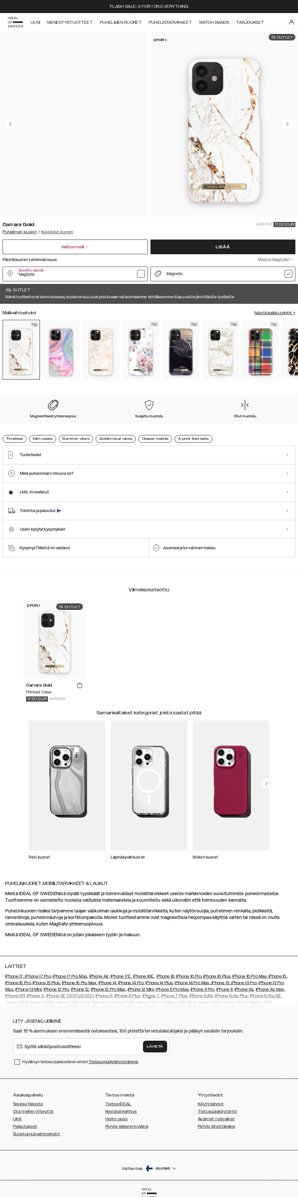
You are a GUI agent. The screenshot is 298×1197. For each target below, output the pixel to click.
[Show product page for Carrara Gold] (21, 350)
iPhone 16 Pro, (189, 976)
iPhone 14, (108, 983)
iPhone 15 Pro (18, 983)
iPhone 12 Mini (141, 989)
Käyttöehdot (211, 1104)
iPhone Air (99, 976)
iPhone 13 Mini (28, 989)
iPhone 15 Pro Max (79, 983)
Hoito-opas (116, 1119)
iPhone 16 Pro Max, (249, 976)
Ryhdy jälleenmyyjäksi (126, 1126)
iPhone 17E (121, 976)
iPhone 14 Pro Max (192, 983)
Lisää (223, 247)
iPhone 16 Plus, (217, 976)
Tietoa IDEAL (118, 1104)
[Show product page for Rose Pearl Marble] (100, 350)
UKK (17, 1119)
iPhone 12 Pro (56, 989)
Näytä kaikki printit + (275, 313)
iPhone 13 (220, 983)
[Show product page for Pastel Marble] (61, 350)
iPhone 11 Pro (202, 989)
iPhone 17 (14, 976)
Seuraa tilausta (28, 1104)
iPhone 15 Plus (46, 983)
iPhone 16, (165, 976)
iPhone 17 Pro (37, 976)
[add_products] (80, 686)
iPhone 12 (80, 989)
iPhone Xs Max (270, 989)
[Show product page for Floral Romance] (140, 350)
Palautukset (25, 1126)
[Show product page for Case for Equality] (260, 350)
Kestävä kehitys (121, 1111)
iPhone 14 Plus (159, 983)
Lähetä (155, 1046)
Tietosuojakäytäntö (217, 1111)
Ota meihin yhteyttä (33, 1111)
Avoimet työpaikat (216, 1119)
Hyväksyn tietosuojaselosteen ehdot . (81, 1062)
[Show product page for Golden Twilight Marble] (180, 350)
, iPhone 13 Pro (243, 983)
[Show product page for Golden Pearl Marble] (220, 350)
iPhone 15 (278, 976)
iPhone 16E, (143, 976)
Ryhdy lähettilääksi (216, 1126)
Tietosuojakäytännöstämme (113, 1062)
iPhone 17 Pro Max (70, 976)
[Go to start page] (15, 22)
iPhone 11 (224, 989)
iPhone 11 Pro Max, (172, 989)
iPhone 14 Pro (131, 983)
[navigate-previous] (266, 783)
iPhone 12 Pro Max (108, 989)
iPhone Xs (244, 989)
